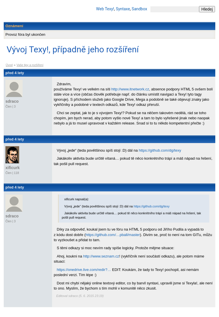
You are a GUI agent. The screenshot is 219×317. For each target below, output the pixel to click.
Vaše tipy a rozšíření (30, 65)
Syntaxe (123, 9)
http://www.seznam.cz (101, 256)
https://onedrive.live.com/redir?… (84, 270)
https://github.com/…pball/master (112, 235)
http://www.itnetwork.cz (130, 89)
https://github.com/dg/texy (160, 150)
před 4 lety (14, 73)
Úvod (9, 65)
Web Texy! (105, 9)
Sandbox (139, 9)
